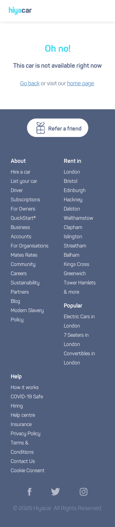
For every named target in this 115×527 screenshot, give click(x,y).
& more (71, 292)
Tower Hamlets (80, 283)
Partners (20, 292)
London (72, 172)
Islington (73, 237)
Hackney (73, 200)
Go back (30, 84)
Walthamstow (78, 218)
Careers (19, 274)
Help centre (23, 415)
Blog (15, 301)
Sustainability (25, 283)
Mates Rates (24, 255)
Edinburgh (75, 190)
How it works (25, 387)
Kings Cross (76, 264)
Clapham (73, 227)
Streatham (75, 246)
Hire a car (20, 172)
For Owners (23, 209)
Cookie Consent (27, 471)
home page (80, 84)
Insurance (21, 424)
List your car (24, 181)
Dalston (72, 209)
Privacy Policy (25, 434)
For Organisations (29, 246)
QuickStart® (23, 218)
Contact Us (23, 461)
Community (23, 264)
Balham (71, 255)
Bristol (70, 181)
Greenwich (75, 274)
